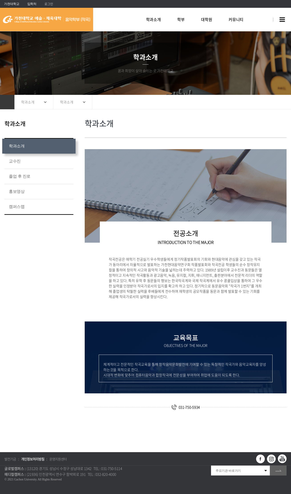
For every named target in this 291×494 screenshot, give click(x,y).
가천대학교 (11, 4)
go (278, 471)
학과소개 (27, 102)
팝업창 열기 (263, 11)
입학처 (31, 4)
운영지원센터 (58, 459)
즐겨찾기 (272, 102)
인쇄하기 (281, 102)
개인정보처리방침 (32, 459)
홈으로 (7, 102)
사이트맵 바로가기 (282, 19)
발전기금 (10, 459)
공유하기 (263, 102)
